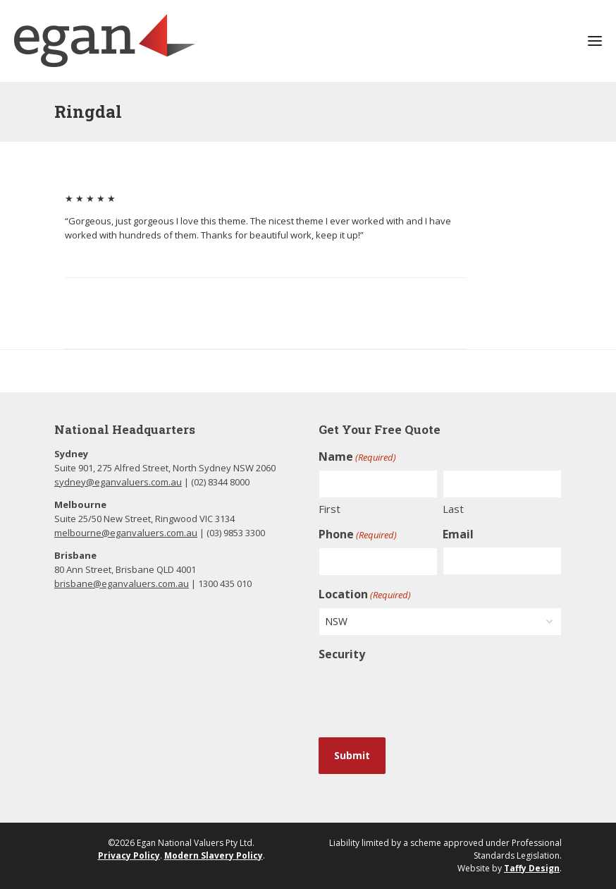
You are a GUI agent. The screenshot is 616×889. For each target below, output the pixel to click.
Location (365, 594)
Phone (358, 534)
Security (342, 654)
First (329, 509)
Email (458, 534)
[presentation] (426, 694)
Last (453, 509)
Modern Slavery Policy (213, 855)
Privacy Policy (129, 855)
